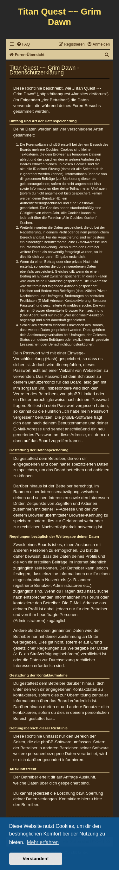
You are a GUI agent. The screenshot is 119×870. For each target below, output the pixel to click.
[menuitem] (23, 44)
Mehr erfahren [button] (43, 842)
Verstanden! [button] (36, 858)
